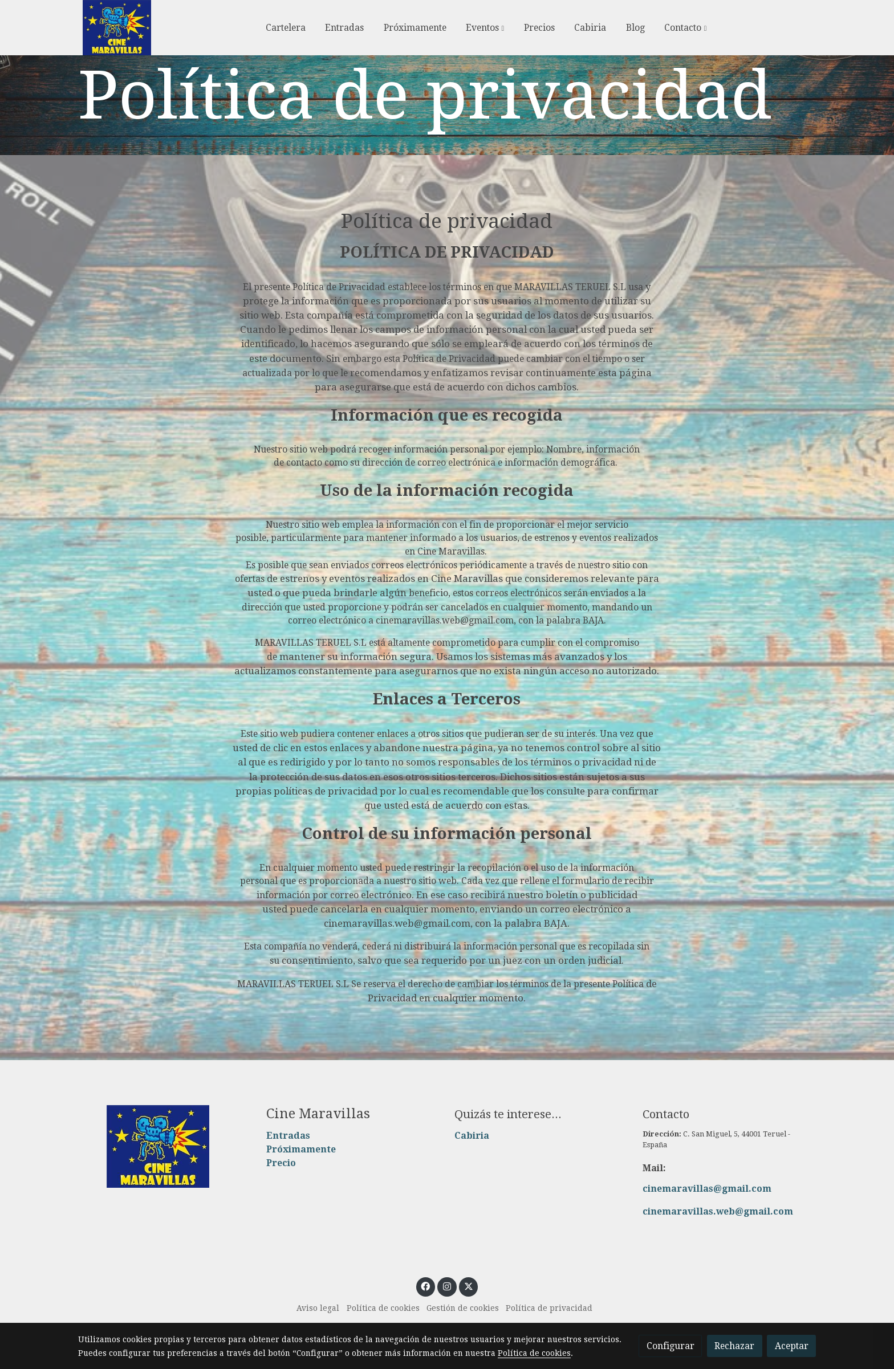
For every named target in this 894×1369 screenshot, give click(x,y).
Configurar (670, 1346)
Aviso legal (317, 1308)
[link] (117, 27)
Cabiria (471, 1135)
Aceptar (791, 1346)
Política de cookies (383, 1308)
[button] (485, 28)
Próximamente (301, 1149)
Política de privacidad (549, 1308)
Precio (281, 1163)
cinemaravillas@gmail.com (707, 1188)
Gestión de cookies (462, 1308)
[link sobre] (164, 1146)
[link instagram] (447, 1285)
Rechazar (734, 1346)
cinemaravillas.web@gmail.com (718, 1211)
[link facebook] (425, 1285)
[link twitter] (468, 1285)
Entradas (288, 1135)
